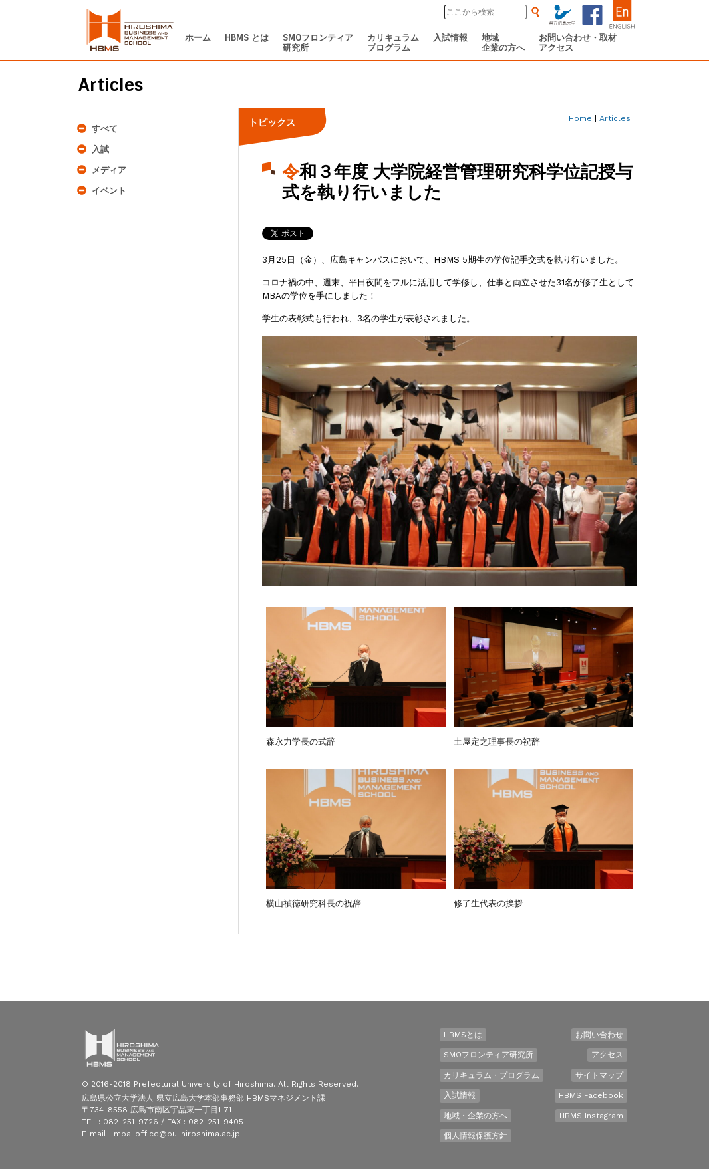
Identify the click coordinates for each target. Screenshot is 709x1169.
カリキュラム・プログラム (491, 1075)
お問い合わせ (599, 1034)
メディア (109, 170)
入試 (100, 149)
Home (580, 118)
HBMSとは (463, 1034)
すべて (105, 128)
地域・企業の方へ (475, 1115)
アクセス (607, 1054)
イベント (109, 190)
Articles (615, 118)
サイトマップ (599, 1075)
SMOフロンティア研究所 (488, 1054)
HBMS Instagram (591, 1115)
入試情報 (460, 1095)
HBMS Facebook (591, 1095)
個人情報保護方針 (475, 1135)
